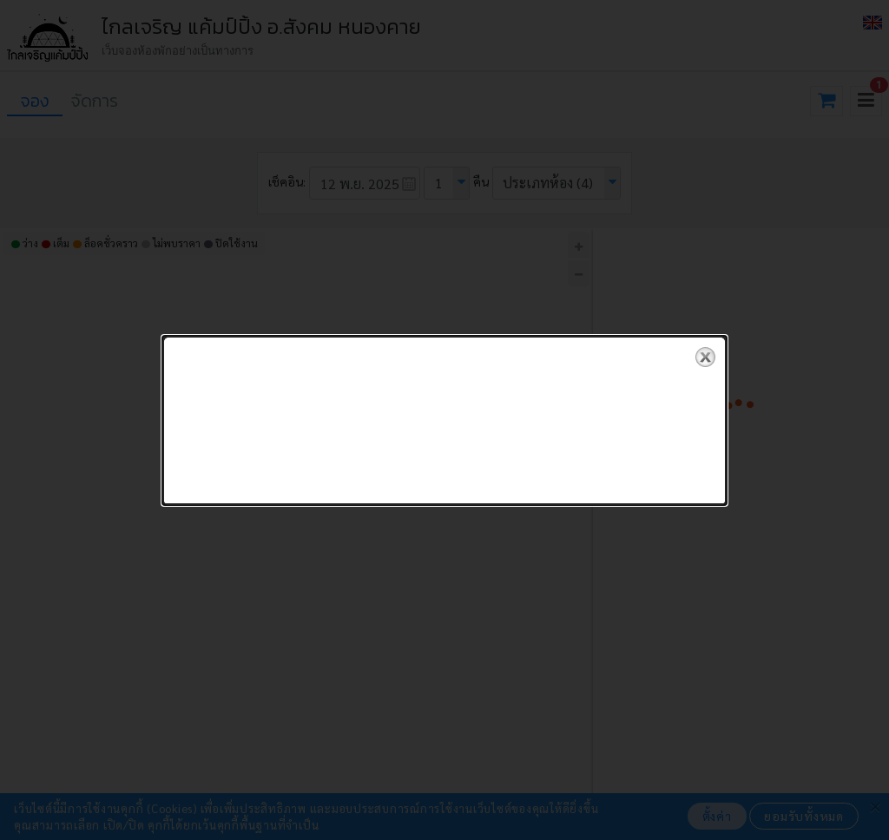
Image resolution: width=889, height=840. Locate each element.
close (705, 349)
